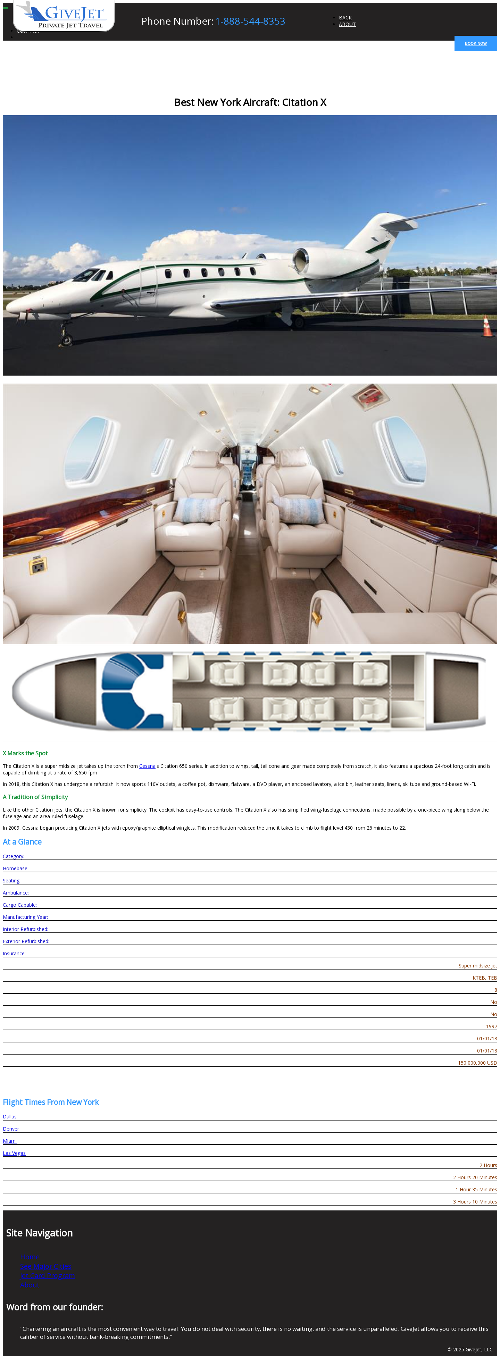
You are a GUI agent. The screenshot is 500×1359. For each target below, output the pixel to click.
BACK (345, 17)
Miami (10, 1141)
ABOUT (347, 24)
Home (30, 1256)
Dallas (10, 1116)
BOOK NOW (476, 43)
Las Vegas (14, 1153)
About (30, 1285)
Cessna (147, 766)
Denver (11, 1128)
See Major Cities (46, 1266)
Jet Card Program (47, 1275)
